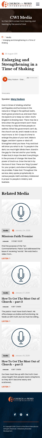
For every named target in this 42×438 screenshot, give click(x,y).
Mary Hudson (18, 99)
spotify (21, 414)
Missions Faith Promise (17, 236)
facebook (15, 414)
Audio (5, 230)
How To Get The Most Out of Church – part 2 (21, 363)
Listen (5, 258)
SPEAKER (6, 241)
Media (8, 37)
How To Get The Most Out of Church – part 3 (21, 300)
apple (27, 414)
